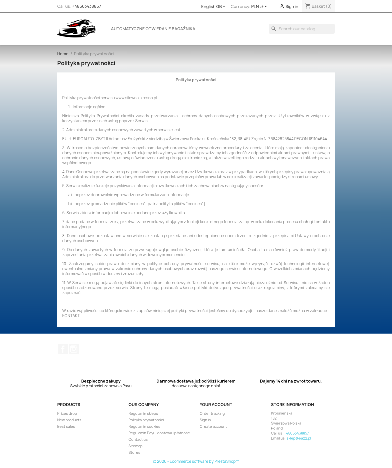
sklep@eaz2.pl (298, 438)
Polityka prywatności (146, 420)
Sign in (205, 420)
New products (69, 420)
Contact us (138, 439)
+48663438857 (86, 6)
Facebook (63, 349)
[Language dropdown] (214, 7)
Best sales (66, 426)
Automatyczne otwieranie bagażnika (153, 28)
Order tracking (212, 413)
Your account (216, 404)
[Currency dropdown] (260, 7)
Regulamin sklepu (143, 413)
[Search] (302, 29)
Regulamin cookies (144, 426)
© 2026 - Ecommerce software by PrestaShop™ (196, 461)
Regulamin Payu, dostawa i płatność (159, 433)
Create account (213, 426)
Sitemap (135, 446)
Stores (134, 452)
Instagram (74, 349)
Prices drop (67, 413)
